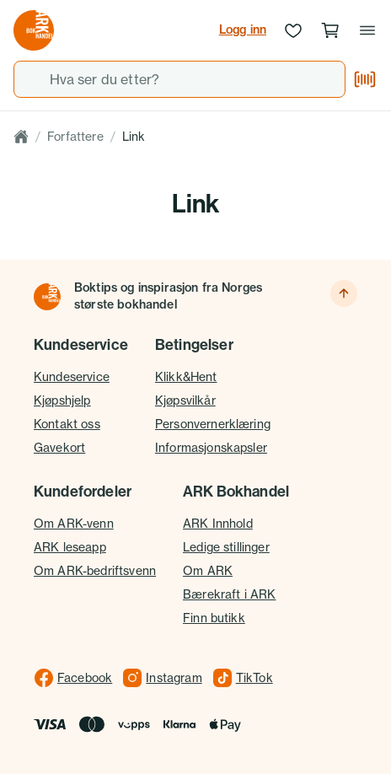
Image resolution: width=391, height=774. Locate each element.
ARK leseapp (70, 547)
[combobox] (179, 79)
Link (134, 136)
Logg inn (242, 29)
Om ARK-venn (74, 523)
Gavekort (59, 447)
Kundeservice (72, 376)
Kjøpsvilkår (185, 400)
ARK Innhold (218, 523)
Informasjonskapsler (211, 447)
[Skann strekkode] (365, 79)
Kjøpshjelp (62, 400)
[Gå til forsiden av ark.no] (33, 30)
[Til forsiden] (47, 296)
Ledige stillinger (226, 547)
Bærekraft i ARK (229, 594)
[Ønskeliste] (293, 30)
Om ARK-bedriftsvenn (95, 570)
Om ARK (208, 570)
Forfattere (75, 136)
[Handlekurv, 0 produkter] (330, 30)
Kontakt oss (67, 424)
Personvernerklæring (212, 424)
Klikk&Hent (186, 376)
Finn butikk (214, 617)
